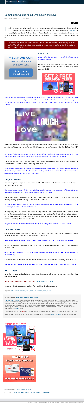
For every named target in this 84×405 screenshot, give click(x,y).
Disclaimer (75, 402)
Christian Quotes (24, 291)
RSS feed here (56, 314)
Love (40, 291)
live (38, 291)
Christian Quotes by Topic (44, 281)
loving (44, 291)
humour (21, 192)
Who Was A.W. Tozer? (24, 389)
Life (35, 291)
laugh (31, 291)
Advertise (80, 402)
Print (24, 18)
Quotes (49, 291)
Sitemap (62, 402)
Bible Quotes (15, 291)
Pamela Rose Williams (13, 18)
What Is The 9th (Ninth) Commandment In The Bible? (32, 392)
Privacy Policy (68, 402)
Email (27, 18)
